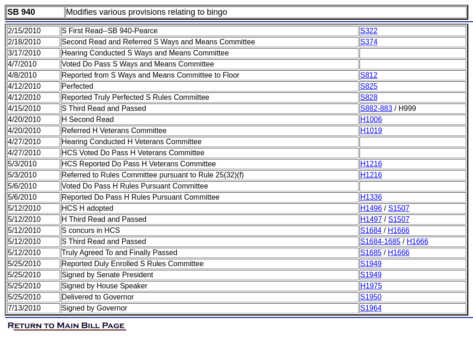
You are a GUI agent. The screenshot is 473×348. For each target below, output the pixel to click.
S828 (368, 97)
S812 (368, 75)
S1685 (371, 252)
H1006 (371, 119)
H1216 (371, 164)
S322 (368, 31)
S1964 (371, 308)
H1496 (371, 208)
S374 (368, 42)
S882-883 (376, 108)
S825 (368, 86)
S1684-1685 (380, 241)
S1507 (398, 208)
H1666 (398, 230)
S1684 (371, 230)
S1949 (371, 264)
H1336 (371, 197)
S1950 (371, 297)
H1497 (371, 219)
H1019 (371, 130)
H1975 (371, 286)
